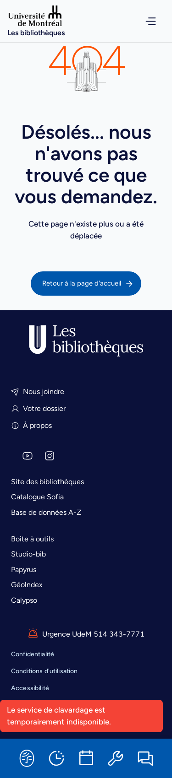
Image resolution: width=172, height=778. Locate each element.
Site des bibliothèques (47, 481)
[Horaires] (56, 758)
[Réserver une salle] (86, 758)
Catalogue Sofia (37, 496)
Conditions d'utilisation (44, 671)
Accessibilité (30, 688)
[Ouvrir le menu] (144, 21)
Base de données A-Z (46, 512)
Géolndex (27, 584)
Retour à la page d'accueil (88, 283)
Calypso (24, 600)
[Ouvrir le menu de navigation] (145, 21)
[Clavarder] (145, 758)
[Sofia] (26, 758)
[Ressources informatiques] (115, 758)
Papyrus (23, 569)
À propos (31, 425)
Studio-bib (28, 554)
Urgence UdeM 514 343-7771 (86, 633)
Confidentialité (32, 654)
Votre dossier (38, 408)
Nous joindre (37, 391)
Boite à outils (32, 539)
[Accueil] (36, 21)
